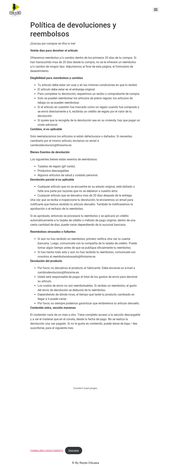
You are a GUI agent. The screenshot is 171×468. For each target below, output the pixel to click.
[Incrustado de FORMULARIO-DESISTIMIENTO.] (85, 388)
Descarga (74, 450)
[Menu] (155, 9)
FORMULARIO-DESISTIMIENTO (46, 450)
